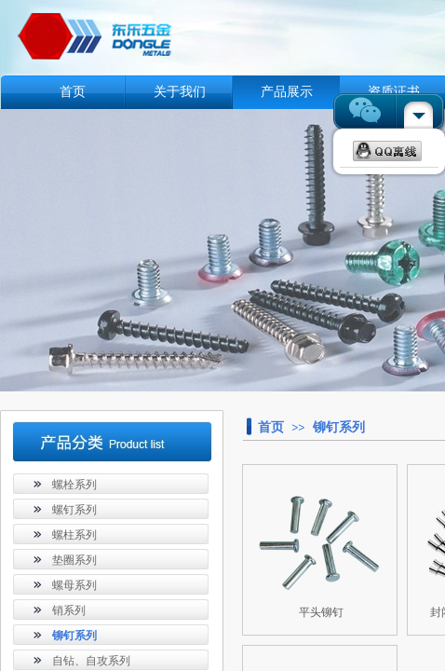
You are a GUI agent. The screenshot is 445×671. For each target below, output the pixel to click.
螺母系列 (74, 585)
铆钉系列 (339, 426)
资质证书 (394, 92)
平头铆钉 (321, 612)
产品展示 (287, 92)
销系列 (69, 610)
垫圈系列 (74, 560)
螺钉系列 (74, 509)
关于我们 (180, 92)
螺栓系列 (74, 484)
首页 (73, 92)
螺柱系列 (74, 534)
